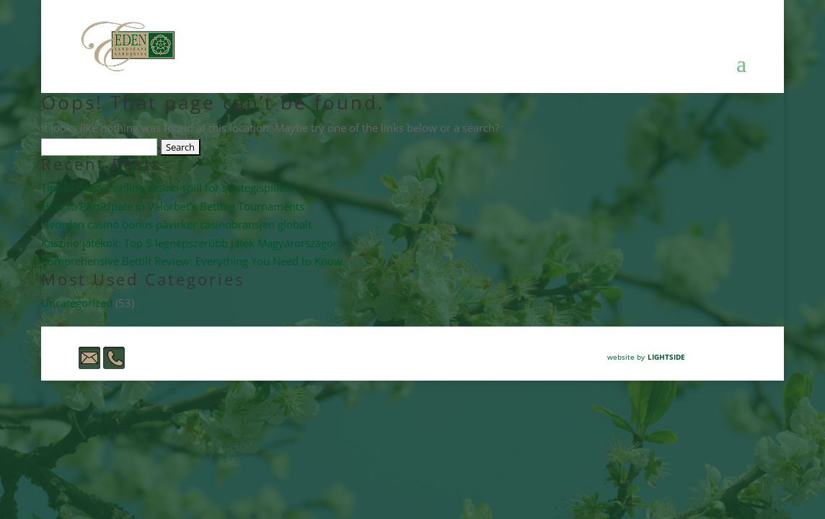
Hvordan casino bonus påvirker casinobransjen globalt (176, 224)
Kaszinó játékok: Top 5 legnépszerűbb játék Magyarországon (190, 243)
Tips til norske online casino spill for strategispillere (168, 187)
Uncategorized (76, 303)
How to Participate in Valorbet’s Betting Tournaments (172, 206)
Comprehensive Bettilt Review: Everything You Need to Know (192, 261)
